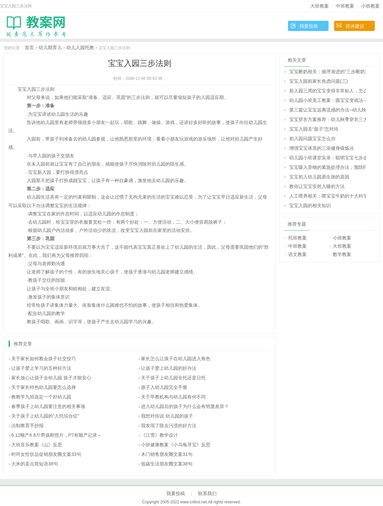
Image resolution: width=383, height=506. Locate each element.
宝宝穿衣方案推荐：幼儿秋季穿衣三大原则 (327, 119)
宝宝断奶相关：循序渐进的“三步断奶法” (327, 71)
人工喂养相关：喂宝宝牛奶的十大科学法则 (327, 196)
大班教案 (319, 6)
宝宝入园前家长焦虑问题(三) (318, 81)
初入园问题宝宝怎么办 (312, 138)
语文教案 (297, 254)
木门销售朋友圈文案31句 (166, 454)
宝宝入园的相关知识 (310, 205)
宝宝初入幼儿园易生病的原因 (319, 176)
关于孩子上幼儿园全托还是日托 (173, 377)
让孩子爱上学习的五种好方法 (41, 368)
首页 (29, 47)
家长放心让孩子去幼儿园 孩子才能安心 (51, 377)
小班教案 (370, 6)
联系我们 (207, 493)
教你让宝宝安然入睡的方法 (317, 186)
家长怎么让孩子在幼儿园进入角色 (175, 358)
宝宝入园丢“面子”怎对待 (313, 129)
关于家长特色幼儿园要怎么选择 (43, 387)
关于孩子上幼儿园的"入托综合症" (45, 416)
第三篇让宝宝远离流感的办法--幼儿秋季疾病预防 (327, 109)
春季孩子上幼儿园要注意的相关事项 (48, 406)
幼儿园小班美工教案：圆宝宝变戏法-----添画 (327, 100)
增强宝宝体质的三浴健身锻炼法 (321, 148)
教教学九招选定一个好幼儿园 (41, 396)
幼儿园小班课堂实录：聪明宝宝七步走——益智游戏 (327, 157)
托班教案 (297, 237)
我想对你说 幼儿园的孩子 (167, 416)
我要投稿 (308, 26)
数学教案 (342, 254)
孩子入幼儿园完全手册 (164, 387)
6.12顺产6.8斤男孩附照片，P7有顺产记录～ (56, 435)
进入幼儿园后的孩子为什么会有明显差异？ (185, 406)
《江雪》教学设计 (159, 435)
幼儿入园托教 (80, 47)
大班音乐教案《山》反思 (36, 444)
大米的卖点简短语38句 (34, 463)
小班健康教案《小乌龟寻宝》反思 (175, 444)
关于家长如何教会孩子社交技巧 (43, 358)
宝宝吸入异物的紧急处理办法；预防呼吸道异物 (327, 167)
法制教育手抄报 (27, 425)
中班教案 (345, 6)
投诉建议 (355, 26)
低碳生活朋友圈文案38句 (166, 463)
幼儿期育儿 (50, 47)
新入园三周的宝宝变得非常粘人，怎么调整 (327, 90)
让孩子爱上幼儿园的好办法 (168, 368)
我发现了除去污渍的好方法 (168, 425)
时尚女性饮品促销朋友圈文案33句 (46, 454)
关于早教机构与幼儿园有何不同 (173, 396)
